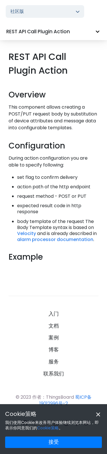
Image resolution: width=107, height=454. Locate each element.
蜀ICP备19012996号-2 (65, 400)
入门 (54, 313)
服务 (54, 361)
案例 (54, 337)
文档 (54, 325)
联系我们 (53, 373)
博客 (54, 349)
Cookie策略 (21, 414)
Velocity (26, 233)
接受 (54, 441)
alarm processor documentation (55, 239)
